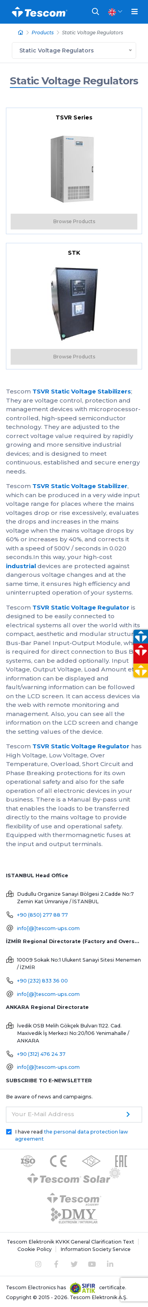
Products (43, 32)
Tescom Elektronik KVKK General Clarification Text (70, 1242)
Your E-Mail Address (43, 1114)
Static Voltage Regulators (74, 81)
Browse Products (74, 221)
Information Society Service (95, 1249)
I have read (71, 1135)
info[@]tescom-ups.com (48, 928)
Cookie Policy (34, 1249)
